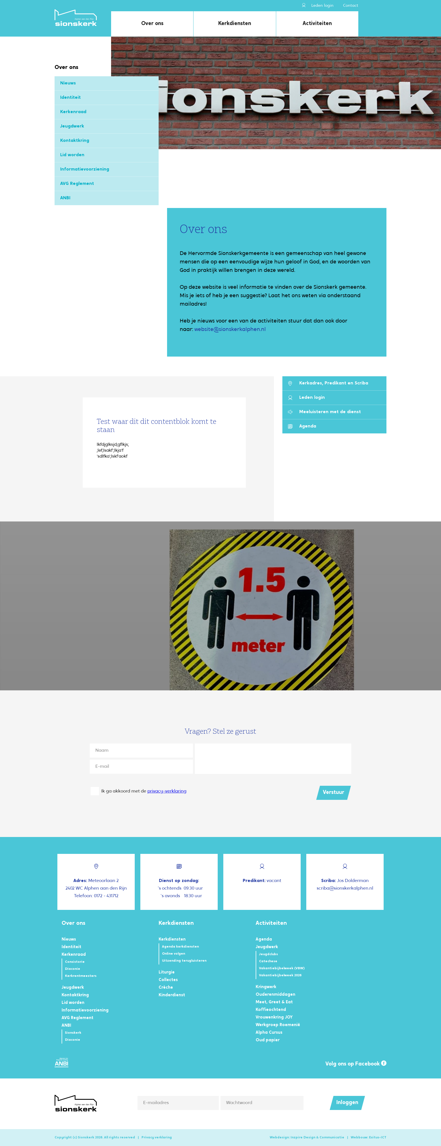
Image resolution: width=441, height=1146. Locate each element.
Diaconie (72, 969)
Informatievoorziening (84, 169)
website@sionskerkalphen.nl (230, 329)
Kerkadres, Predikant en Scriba (328, 383)
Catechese (268, 961)
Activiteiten (317, 23)
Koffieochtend (271, 1010)
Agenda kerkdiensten (180, 946)
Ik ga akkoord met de (143, 791)
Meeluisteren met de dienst (324, 412)
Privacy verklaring (156, 1137)
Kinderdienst (172, 995)
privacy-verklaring (166, 791)
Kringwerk (266, 987)
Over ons (152, 23)
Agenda (302, 426)
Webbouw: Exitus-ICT (368, 1137)
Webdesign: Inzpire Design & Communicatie (307, 1137)
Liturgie (167, 972)
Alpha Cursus (269, 1033)
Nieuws (68, 83)
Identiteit (70, 97)
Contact (350, 6)
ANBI (65, 198)
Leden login (318, 5)
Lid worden (72, 155)
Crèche (166, 988)
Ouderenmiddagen (275, 995)
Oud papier (268, 1040)
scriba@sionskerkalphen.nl (345, 888)
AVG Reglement (77, 184)
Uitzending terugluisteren (184, 961)
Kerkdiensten (234, 23)
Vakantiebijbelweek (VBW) (282, 968)
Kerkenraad (73, 112)
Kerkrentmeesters (80, 976)
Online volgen (173, 953)
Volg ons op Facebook (355, 1063)
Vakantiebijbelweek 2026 (280, 975)
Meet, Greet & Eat (274, 1002)
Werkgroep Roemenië (278, 1025)
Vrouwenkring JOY (274, 1017)
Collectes (168, 980)
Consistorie (75, 962)
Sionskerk (73, 1033)
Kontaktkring (74, 140)
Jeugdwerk (72, 126)
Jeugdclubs (268, 954)
